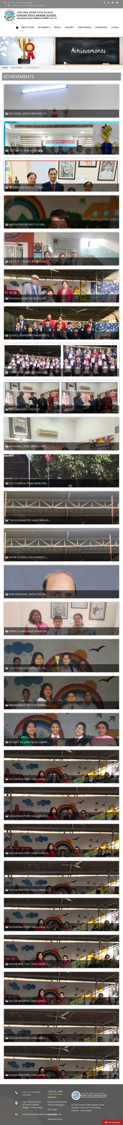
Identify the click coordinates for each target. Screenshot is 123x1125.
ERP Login (52, 1109)
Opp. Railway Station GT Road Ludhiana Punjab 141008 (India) (33, 1104)
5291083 (27, 1095)
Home (5, 67)
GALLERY (70, 27)
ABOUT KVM (28, 27)
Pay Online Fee (54, 1114)
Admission (102, 27)
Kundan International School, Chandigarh (57, 1103)
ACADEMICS (45, 27)
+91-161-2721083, (31, 1092)
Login (115, 27)
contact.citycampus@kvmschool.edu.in (40, 1114)
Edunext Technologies (81, 1110)
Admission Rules (55, 1119)
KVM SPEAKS (85, 27)
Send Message (112, 1122)
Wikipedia (52, 1097)
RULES (58, 27)
